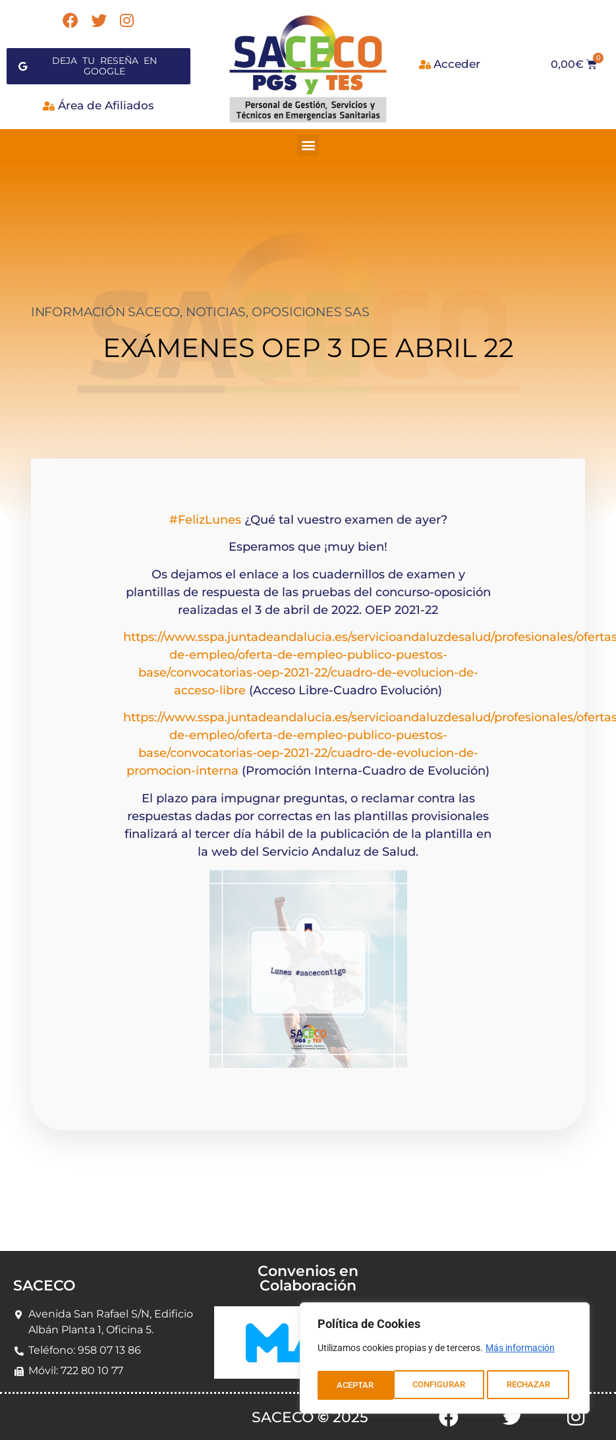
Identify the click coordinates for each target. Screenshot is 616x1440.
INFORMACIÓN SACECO (105, 306)
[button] (308, 140)
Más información (520, 1352)
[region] (445, 1360)
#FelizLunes (205, 514)
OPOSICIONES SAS (311, 306)
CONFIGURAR (362, 1385)
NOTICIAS (216, 306)
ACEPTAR (535, 1385)
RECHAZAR (453, 1385)
